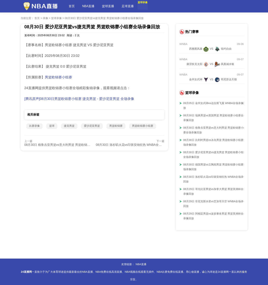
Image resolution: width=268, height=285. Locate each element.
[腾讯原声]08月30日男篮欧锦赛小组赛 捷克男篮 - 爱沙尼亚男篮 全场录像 (79, 99)
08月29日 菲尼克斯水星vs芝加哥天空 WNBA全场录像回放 (214, 204)
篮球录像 (147, 6)
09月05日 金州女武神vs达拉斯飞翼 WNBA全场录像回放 (214, 105)
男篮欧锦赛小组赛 (58, 77)
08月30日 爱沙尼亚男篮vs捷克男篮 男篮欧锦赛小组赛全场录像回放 (104, 18)
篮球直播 (108, 6)
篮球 (51, 125)
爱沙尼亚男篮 (92, 125)
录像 (45, 18)
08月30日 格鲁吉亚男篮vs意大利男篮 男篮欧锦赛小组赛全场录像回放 (70, 144)
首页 (72, 6)
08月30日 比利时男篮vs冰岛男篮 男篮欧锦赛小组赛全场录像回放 (214, 142)
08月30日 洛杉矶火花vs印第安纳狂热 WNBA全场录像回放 (135, 144)
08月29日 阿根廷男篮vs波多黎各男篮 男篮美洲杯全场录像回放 (214, 216)
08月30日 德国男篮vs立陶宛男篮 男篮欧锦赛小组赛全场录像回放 (214, 167)
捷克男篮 (69, 125)
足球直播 (128, 6)
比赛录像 (34, 125)
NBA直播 (88, 6)
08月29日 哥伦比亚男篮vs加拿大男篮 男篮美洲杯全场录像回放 (214, 191)
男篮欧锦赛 (116, 125)
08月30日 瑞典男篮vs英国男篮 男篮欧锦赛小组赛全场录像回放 (214, 118)
